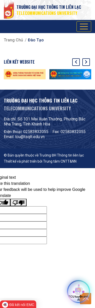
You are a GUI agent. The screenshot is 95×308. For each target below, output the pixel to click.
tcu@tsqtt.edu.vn (30, 136)
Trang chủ (13, 40)
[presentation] (76, 62)
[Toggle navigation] (84, 26)
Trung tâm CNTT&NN (60, 161)
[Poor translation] (18, 203)
